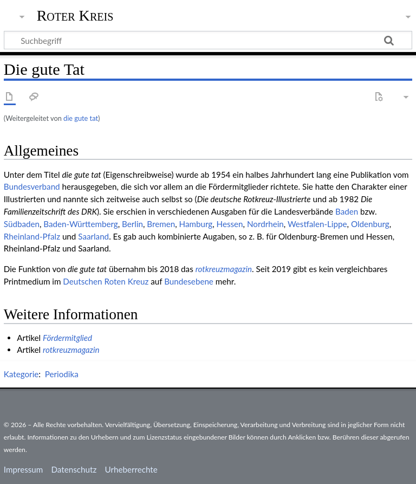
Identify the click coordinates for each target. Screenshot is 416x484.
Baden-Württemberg (80, 224)
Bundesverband (32, 186)
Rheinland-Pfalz (32, 236)
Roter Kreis (75, 15)
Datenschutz (74, 469)
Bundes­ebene (188, 281)
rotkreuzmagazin (224, 269)
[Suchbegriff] (208, 40)
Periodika (62, 374)
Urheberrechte (131, 469)
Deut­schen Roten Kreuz (105, 281)
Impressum (23, 469)
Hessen (230, 224)
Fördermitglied (67, 338)
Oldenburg (370, 224)
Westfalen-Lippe (317, 224)
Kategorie (21, 374)
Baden (346, 211)
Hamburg (196, 224)
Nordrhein (265, 224)
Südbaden (22, 224)
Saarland (93, 236)
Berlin (132, 224)
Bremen (161, 224)
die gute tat (80, 118)
